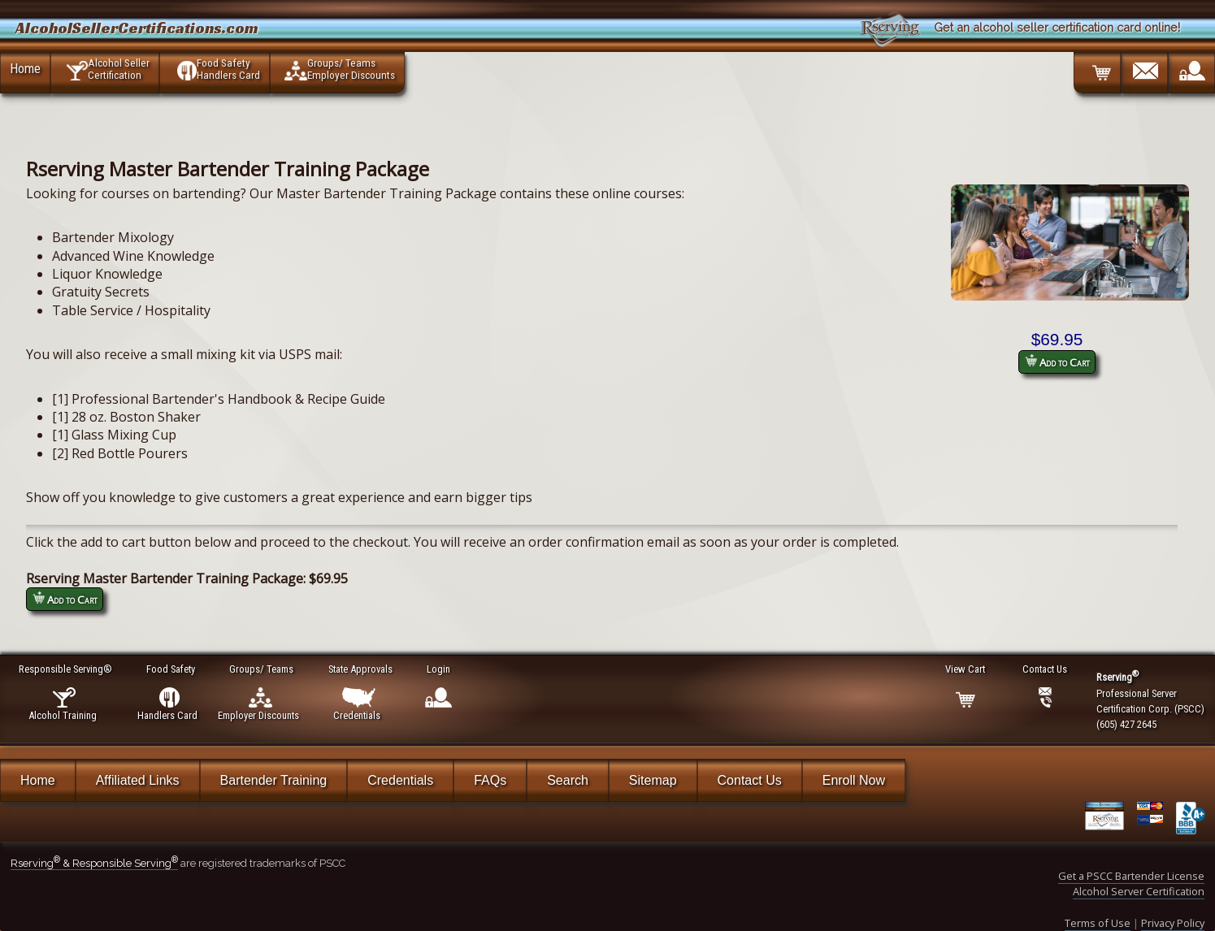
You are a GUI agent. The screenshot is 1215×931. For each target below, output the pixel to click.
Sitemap (653, 780)
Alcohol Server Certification (1138, 891)
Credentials (400, 780)
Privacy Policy (1172, 923)
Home (25, 68)
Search (567, 780)
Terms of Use (1097, 923)
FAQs (490, 780)
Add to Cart (1057, 362)
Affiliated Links (138, 780)
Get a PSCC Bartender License (1131, 875)
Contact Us (750, 780)
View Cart (966, 669)
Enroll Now (853, 780)
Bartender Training (274, 780)
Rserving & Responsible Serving (94, 863)
